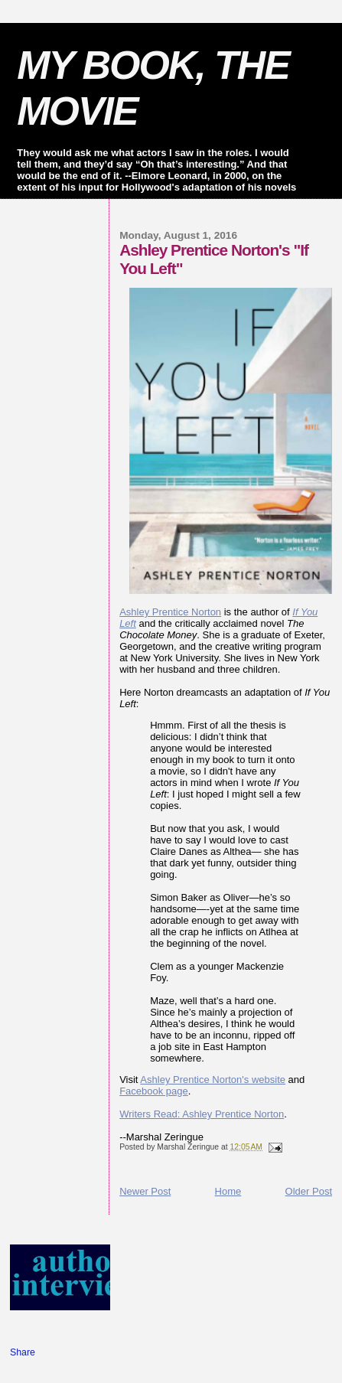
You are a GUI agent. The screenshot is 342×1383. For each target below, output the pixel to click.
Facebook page (153, 1091)
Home (228, 1191)
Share (22, 1352)
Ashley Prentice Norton (170, 612)
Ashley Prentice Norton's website (212, 1079)
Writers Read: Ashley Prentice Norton (201, 1114)
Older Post (308, 1191)
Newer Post (145, 1191)
